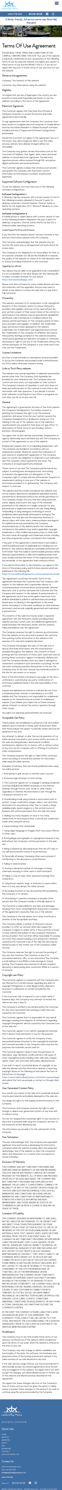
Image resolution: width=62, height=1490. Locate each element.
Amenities (6, 1440)
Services (5, 1437)
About (4, 1443)
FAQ (3, 1446)
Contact (6, 1451)
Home (4, 1434)
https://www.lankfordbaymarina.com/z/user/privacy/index (31, 574)
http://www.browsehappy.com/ (17, 279)
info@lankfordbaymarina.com (14, 1473)
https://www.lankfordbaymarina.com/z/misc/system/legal (30, 1077)
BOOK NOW (35, 14)
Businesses (6, 1449)
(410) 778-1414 (15, 14)
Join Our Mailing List (11, 1454)
